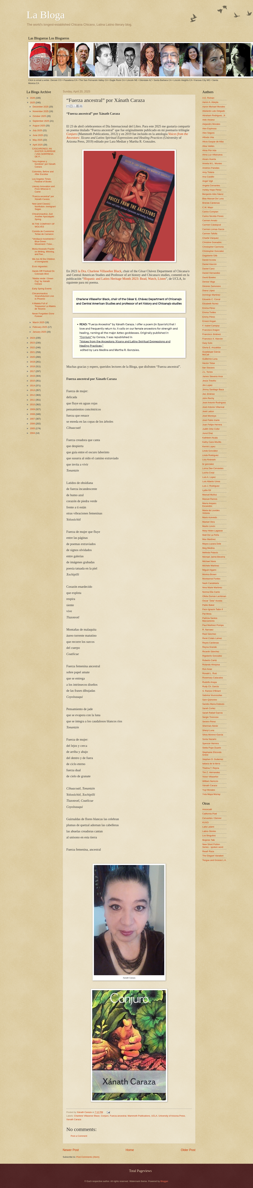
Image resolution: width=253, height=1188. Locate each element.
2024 (33, 338)
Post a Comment (79, 1136)
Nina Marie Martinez (212, 587)
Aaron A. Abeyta (210, 102)
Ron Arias (207, 669)
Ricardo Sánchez (210, 651)
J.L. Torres (207, 372)
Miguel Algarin (209, 570)
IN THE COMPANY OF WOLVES (43, 225)
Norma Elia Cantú (211, 592)
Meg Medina (208, 548)
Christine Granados (211, 242)
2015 (33, 380)
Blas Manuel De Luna (213, 198)
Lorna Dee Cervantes (212, 468)
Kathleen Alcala (210, 437)
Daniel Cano (208, 268)
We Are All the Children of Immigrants (43, 260)
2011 (33, 400)
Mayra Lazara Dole (211, 543)
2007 (33, 418)
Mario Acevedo (209, 517)
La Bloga (46, 14)
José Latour (208, 411)
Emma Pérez (208, 308)
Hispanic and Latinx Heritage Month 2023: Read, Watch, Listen (125, 278)
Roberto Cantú (209, 660)
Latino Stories (209, 831)
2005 (33, 428)
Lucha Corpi (208, 472)
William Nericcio (210, 781)
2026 (33, 98)
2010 (33, 404)
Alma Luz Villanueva (212, 154)
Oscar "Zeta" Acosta (212, 600)
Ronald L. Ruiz (209, 673)
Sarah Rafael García (212, 712)
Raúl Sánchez (209, 634)
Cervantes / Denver (211, 818)
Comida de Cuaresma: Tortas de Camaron (43, 232)
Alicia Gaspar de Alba (213, 141)
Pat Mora (206, 614)
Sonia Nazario (209, 739)
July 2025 (38, 130)
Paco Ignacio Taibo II (212, 609)
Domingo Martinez (211, 295)
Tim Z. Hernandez (211, 772)
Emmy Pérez (208, 317)
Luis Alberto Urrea (211, 481)
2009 (33, 409)
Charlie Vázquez (210, 238)
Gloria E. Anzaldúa (211, 347)
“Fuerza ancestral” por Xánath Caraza (43, 197)
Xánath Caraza (84, 1112)
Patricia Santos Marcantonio (209, 619)
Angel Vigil (207, 181)
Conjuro (71, 134)
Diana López (208, 290)
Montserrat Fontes (211, 578)
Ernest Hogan (209, 321)
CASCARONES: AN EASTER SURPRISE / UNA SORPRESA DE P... (43, 152)
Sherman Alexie (210, 726)
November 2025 (41, 111)
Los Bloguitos (209, 835)
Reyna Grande (209, 647)
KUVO (205, 822)
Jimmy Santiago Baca (213, 389)
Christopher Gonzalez (213, 251)
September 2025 (41, 121)
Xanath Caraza (73, 1119)
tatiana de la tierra (211, 763)
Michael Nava (209, 561)
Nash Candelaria (210, 583)
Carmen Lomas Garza (213, 229)
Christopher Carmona (213, 246)
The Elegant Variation (213, 855)
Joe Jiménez (208, 394)
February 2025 (40, 327)
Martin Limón (208, 526)
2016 (33, 376)
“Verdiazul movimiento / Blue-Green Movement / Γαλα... (43, 241)
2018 (33, 366)
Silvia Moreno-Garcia (212, 734)
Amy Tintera (208, 172)
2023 (33, 342)
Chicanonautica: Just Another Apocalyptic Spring (43, 217)
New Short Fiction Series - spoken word (212, 845)
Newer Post (71, 1150)
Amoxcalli (207, 809)
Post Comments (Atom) (87, 1157)
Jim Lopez (207, 385)
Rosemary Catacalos (212, 677)
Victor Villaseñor (210, 776)
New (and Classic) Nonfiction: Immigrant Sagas (44, 206)
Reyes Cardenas (210, 642)
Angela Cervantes (211, 185)
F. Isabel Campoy (210, 325)
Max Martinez (209, 539)
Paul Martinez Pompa (213, 625)
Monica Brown (209, 574)
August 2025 (39, 125)
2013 (33, 390)
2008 (33, 414)
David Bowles (209, 277)
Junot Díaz (207, 433)
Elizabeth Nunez (210, 303)
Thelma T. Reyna (210, 768)
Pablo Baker (208, 605)
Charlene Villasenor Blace (87, 1115)
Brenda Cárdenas (211, 203)
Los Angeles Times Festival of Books (42, 180)
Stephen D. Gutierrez (212, 759)
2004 (33, 433)
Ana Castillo (208, 176)
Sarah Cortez (208, 708)
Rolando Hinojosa (211, 664)
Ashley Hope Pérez (211, 190)
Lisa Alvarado (209, 459)
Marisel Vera (208, 522)
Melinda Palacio (210, 552)
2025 (33, 102)
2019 (33, 361)
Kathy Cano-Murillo (211, 442)
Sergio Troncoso (210, 717)
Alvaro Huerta (209, 159)
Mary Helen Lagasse (212, 530)
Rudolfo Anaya (209, 682)
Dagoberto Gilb (209, 255)
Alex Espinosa (209, 128)
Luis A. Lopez (209, 477)
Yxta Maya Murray (211, 794)
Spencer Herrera (210, 743)
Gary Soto (207, 343)
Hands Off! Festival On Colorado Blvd (43, 272)
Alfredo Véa (208, 137)
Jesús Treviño (209, 380)
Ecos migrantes (39, 266)
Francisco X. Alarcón (212, 338)
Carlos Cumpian (210, 211)
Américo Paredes (210, 168)
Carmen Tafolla (209, 233)
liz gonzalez (208, 464)
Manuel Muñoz (209, 494)
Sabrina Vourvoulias (212, 695)
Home (130, 1150)
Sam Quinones (209, 699)
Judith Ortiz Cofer (211, 429)
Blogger (164, 1181)
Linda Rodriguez (210, 455)
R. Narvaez (207, 629)
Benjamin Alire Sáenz (212, 194)
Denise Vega (208, 281)
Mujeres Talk (208, 840)
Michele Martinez (210, 565)
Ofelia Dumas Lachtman (214, 596)
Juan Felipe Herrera (212, 424)
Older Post (188, 1150)
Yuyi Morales (208, 790)
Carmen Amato (209, 220)
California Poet (209, 813)
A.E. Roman (208, 98)
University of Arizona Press (171, 1115)
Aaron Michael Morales (213, 106)
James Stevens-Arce (212, 376)
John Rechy (208, 398)
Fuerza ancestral (118, 1115)
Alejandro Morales (211, 124)
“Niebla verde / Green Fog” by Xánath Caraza (42, 281)
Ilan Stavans (208, 367)
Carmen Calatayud (211, 224)
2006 (33, 423)
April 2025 (38, 144)
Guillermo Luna (209, 359)
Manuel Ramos (209, 499)
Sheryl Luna (208, 730)
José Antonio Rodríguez (214, 402)
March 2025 (39, 322)
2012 (33, 395)
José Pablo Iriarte (211, 420)
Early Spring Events (42, 288)
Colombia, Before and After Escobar (43, 172)
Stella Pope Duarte (211, 747)
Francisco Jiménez (211, 334)
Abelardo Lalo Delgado (213, 111)
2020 (33, 357)
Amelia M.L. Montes (212, 163)
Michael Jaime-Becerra (213, 557)
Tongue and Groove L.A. (214, 860)
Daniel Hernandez (211, 273)
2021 (33, 352)
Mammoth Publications (139, 1115)
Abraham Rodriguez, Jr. (214, 115)
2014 (33, 385)
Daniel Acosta (209, 260)
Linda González (210, 450)
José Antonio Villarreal (213, 407)
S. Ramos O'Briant (211, 691)
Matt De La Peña (210, 535)
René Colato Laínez (212, 638)
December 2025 (41, 106)
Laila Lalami (208, 826)
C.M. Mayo (207, 207)
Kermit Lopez (208, 446)
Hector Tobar (208, 363)
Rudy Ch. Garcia (210, 686)
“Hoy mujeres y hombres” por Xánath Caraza (43, 164)
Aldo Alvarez (208, 119)
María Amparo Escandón (209, 504)
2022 (33, 347)
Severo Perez (209, 721)
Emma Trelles (209, 312)
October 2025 (40, 116)
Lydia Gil (206, 490)
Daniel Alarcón (209, 264)
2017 (33, 371)
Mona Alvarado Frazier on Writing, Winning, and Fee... (43, 251)
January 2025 (40, 332)
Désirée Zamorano (211, 286)
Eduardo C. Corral (211, 299)
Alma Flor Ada (209, 150)
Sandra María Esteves (213, 704)
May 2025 (38, 140)
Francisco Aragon (211, 330)
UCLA (154, 1115)
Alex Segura (208, 133)
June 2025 (38, 135)
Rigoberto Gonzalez (212, 656)
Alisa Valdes (208, 146)
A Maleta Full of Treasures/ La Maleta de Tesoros (43, 306)
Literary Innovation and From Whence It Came (43, 189)
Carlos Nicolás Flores (212, 216)
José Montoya (209, 416)
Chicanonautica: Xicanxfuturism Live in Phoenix (43, 296)
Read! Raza (208, 851)
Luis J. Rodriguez (210, 486)
